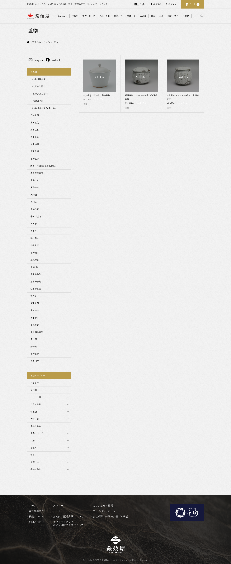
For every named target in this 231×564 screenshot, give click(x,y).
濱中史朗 (34, 303)
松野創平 (34, 252)
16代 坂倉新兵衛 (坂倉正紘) (43, 108)
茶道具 (143, 16)
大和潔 (33, 194)
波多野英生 (35, 288)
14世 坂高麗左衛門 (39, 93)
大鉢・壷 (131, 16)
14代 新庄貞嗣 (36, 100)
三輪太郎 (34, 115)
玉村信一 (34, 310)
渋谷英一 (34, 296)
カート (194, 4)
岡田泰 (33, 223)
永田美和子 (35, 274)
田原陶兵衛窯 (36, 332)
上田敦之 (34, 122)
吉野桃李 (34, 158)
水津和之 (34, 267)
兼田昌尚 (34, 137)
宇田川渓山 (35, 216)
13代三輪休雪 (36, 86)
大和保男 (34, 187)
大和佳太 (34, 180)
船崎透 (33, 346)
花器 (161, 16)
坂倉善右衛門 (36, 173)
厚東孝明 (34, 151)
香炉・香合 (173, 16)
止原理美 (34, 259)
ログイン (172, 4)
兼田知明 (34, 144)
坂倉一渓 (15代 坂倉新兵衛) (43, 166)
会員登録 (157, 4)
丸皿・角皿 (104, 16)
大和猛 (33, 202)
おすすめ (34, 382)
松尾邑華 (34, 245)
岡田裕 (33, 231)
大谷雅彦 (34, 209)
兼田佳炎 (34, 129)
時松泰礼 (34, 238)
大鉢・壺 (34, 418)
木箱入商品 (35, 426)
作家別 (75, 16)
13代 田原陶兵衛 (38, 79)
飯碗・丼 (118, 16)
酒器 (153, 16)
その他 (186, 16)
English (143, 4)
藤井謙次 (34, 354)
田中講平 (34, 317)
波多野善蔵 (35, 281)
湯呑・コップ (88, 16)
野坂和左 (34, 361)
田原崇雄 (34, 325)
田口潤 (33, 339)
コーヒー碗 (35, 397)
